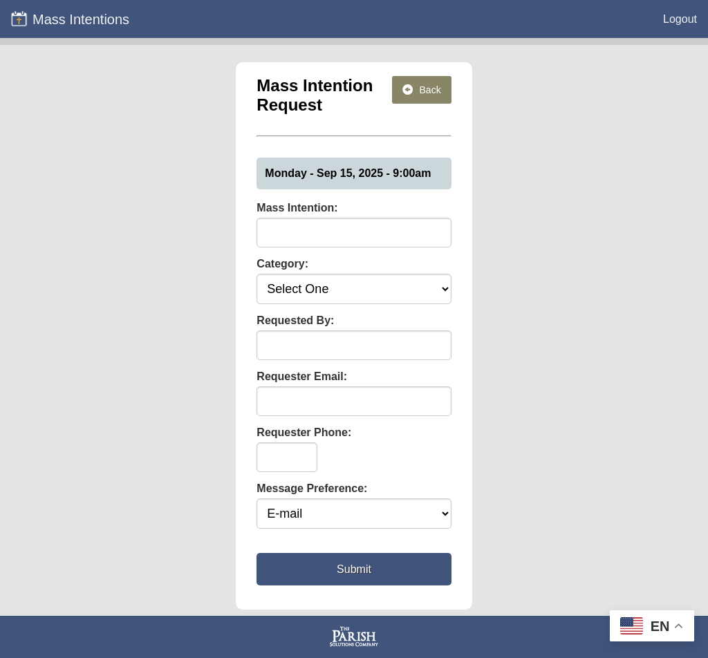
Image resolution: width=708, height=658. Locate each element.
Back (421, 89)
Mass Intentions (69, 18)
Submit (354, 569)
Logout (680, 19)
